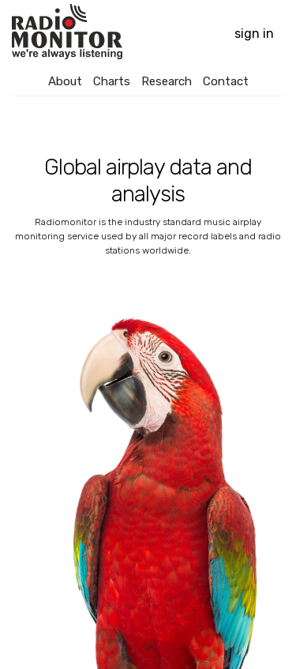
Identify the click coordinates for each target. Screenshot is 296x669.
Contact (226, 81)
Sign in (254, 33)
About (65, 81)
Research (166, 81)
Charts (111, 81)
